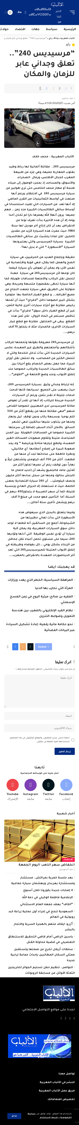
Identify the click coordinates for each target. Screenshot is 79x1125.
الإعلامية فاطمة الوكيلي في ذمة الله (47, 897)
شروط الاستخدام (48, 1118)
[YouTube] (65, 1019)
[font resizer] (20, 12)
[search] (25, 12)
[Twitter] (48, 790)
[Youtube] (12, 790)
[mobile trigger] (71, 12)
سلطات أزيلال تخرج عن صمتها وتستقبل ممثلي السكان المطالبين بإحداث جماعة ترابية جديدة (43, 955)
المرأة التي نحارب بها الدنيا (54, 588)
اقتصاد (68, 859)
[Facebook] (66, 790)
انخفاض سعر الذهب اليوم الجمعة (47, 865)
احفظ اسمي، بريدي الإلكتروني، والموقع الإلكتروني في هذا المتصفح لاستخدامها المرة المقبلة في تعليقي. (40, 740)
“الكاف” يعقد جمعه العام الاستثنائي (46, 904)
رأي (68, 44)
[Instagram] (30, 790)
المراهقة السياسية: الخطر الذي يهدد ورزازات (40, 580)
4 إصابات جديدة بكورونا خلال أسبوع (48, 890)
